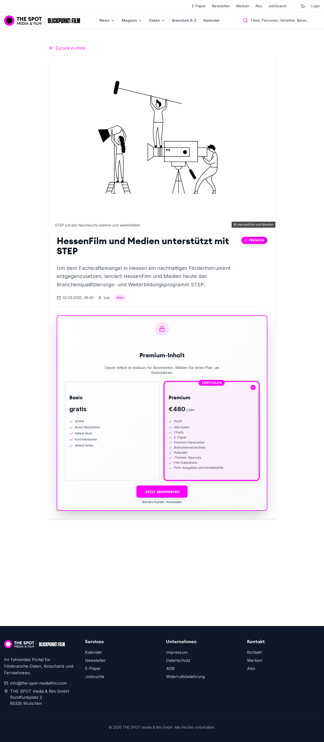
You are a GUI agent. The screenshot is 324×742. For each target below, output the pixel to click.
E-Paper (199, 6)
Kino (120, 297)
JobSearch (277, 6)
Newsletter (221, 6)
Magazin (132, 20)
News (107, 20)
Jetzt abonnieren (162, 491)
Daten (157, 20)
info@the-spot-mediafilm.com (35, 683)
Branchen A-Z (184, 20)
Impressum (177, 652)
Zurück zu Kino (67, 48)
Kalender (211, 20)
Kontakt (254, 652)
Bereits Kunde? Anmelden (162, 502)
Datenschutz (178, 660)
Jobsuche (94, 676)
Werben (242, 6)
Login (315, 6)
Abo (258, 6)
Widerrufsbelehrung (185, 676)
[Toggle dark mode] (303, 6)
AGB (170, 668)
